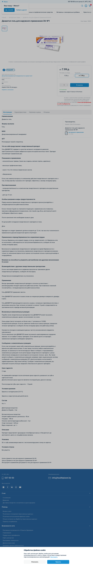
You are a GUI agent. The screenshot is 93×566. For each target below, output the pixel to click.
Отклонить (34, 562)
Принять (58, 562)
